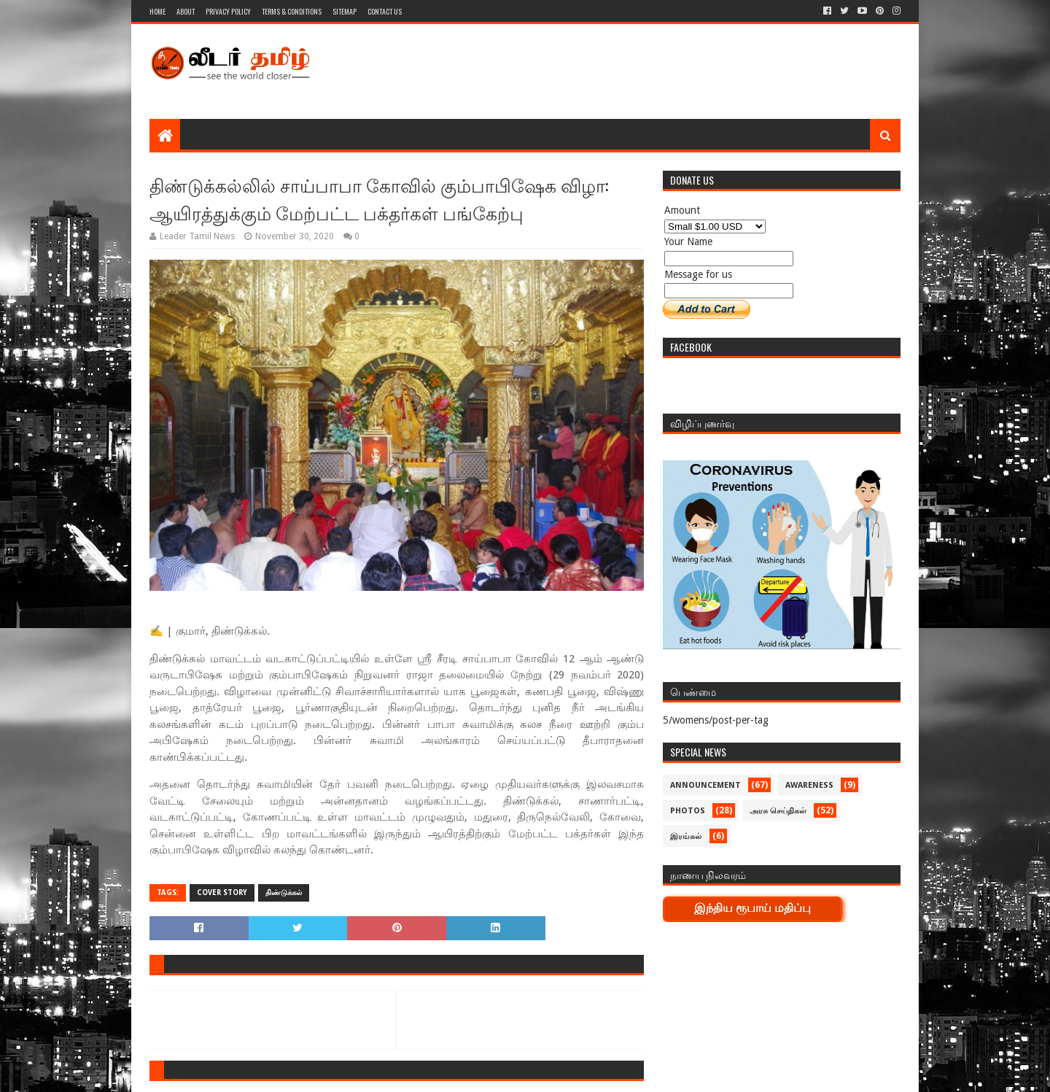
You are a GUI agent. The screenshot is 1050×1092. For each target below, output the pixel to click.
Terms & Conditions (292, 11)
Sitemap (344, 11)
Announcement (705, 785)
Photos (687, 811)
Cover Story (222, 892)
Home (157, 11)
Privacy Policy (228, 11)
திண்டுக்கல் (283, 892)
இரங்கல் (685, 836)
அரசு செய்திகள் (778, 811)
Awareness (809, 785)
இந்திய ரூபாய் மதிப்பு (752, 908)
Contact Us (385, 11)
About (185, 11)
